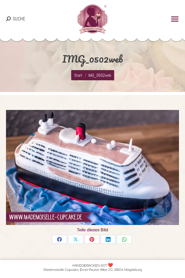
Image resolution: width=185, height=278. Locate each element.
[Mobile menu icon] (175, 19)
